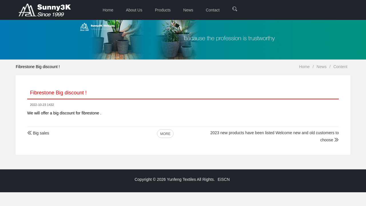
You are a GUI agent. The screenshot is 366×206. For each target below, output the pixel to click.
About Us (134, 10)
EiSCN (224, 179)
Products (163, 10)
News (188, 10)
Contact (213, 10)
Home (108, 10)
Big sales (38, 133)
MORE (165, 134)
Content (340, 66)
